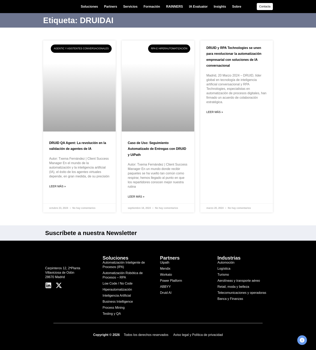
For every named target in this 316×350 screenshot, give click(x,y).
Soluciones (89, 6)
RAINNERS (174, 6)
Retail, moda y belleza (233, 286)
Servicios (130, 6)
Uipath (164, 262)
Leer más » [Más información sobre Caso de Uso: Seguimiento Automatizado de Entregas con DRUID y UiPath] (136, 196)
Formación (151, 6)
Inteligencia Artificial (117, 295)
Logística (223, 268)
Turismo (223, 274)
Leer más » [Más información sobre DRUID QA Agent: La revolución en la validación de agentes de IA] (57, 186)
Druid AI (166, 292)
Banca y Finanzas (230, 298)
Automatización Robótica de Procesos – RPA (123, 275)
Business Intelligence (118, 301)
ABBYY (165, 286)
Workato (166, 274)
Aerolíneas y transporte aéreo (238, 280)
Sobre (236, 6)
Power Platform (171, 280)
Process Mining (114, 307)
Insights (220, 6)
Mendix (165, 268)
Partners (110, 6)
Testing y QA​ (112, 313)
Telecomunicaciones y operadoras (241, 292)
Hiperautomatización (117, 289)
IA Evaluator (198, 6)
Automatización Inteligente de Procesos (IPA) (124, 265)
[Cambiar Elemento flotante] (302, 340)
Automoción (226, 262)
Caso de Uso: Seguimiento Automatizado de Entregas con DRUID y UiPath (157, 148)
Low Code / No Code (118, 283)
